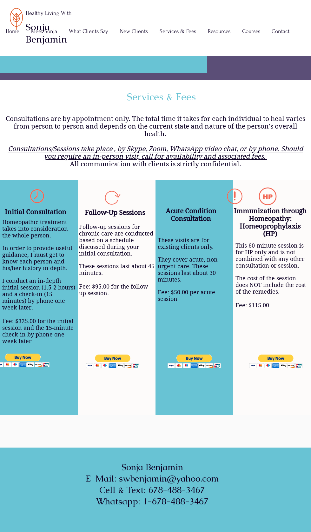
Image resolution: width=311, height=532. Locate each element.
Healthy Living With (49, 13)
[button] (178, 31)
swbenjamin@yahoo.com (169, 478)
